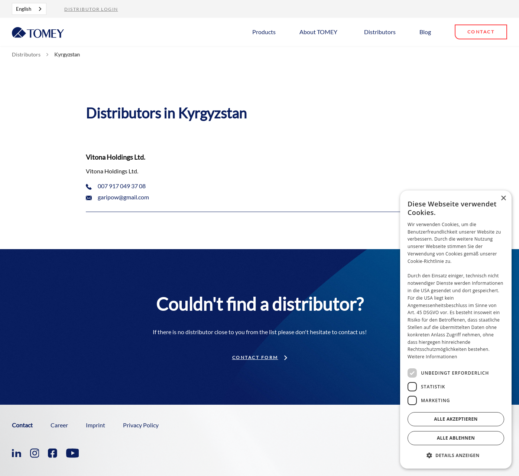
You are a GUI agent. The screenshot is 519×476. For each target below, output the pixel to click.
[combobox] (29, 9)
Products (264, 31)
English (23, 9)
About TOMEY (318, 31)
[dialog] (456, 329)
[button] (267, 31)
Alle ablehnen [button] (456, 438)
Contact (481, 32)
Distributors (380, 31)
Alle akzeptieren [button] (456, 419)
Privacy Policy (141, 424)
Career (59, 424)
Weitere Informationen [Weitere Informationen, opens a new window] (432, 356)
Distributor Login (91, 9)
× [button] (503, 198)
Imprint (95, 424)
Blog (425, 31)
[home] (38, 32)
